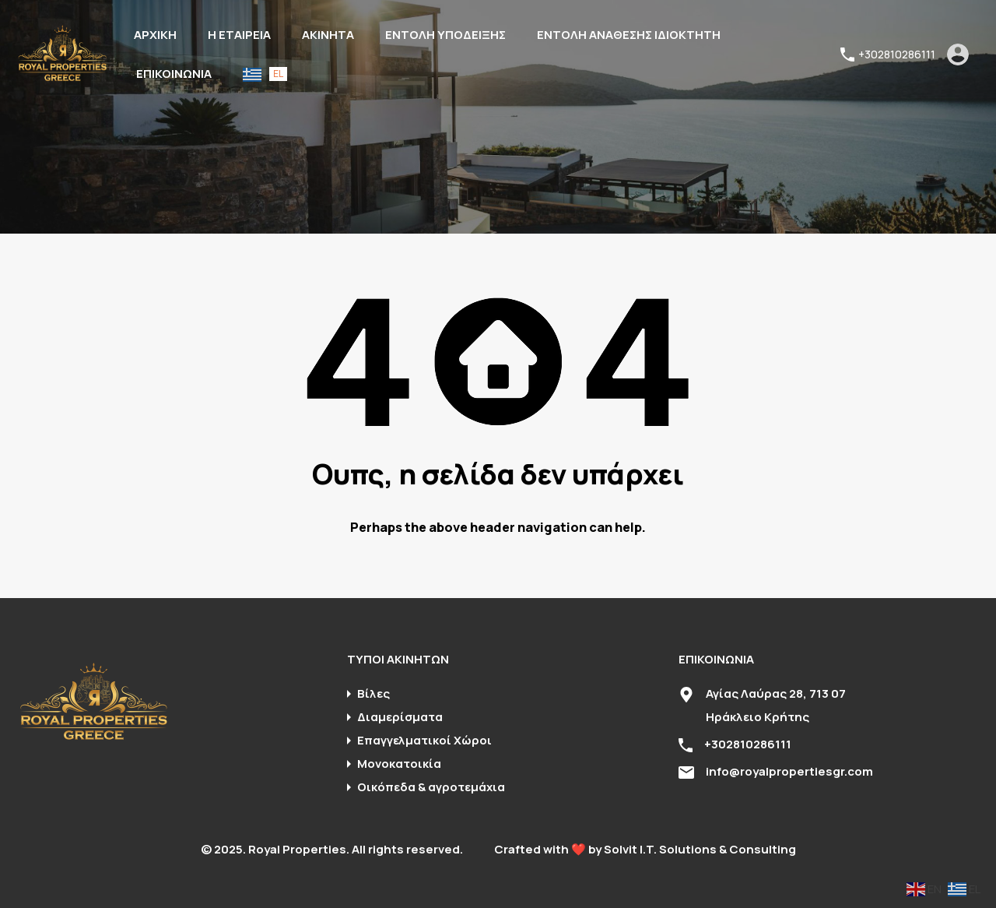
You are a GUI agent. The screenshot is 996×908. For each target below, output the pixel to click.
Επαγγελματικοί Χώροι (424, 740)
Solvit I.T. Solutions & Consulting (700, 849)
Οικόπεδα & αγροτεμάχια (431, 787)
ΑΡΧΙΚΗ (155, 34)
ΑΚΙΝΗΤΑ (328, 34)
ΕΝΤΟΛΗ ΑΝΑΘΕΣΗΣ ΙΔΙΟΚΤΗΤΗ (629, 34)
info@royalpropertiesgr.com (789, 771)
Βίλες (373, 693)
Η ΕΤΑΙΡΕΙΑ (239, 34)
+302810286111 (896, 55)
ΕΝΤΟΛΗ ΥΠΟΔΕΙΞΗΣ (445, 34)
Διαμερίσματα (400, 717)
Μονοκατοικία (399, 763)
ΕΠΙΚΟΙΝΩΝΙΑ (174, 73)
